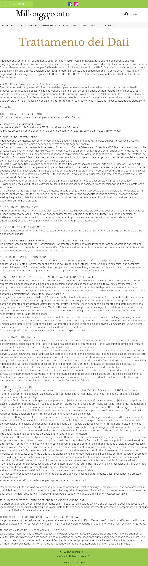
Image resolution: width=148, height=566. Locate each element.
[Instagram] (76, 4)
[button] (107, 25)
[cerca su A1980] (16, 4)
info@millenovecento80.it (51, 183)
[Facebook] (70, 4)
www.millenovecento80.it (43, 64)
